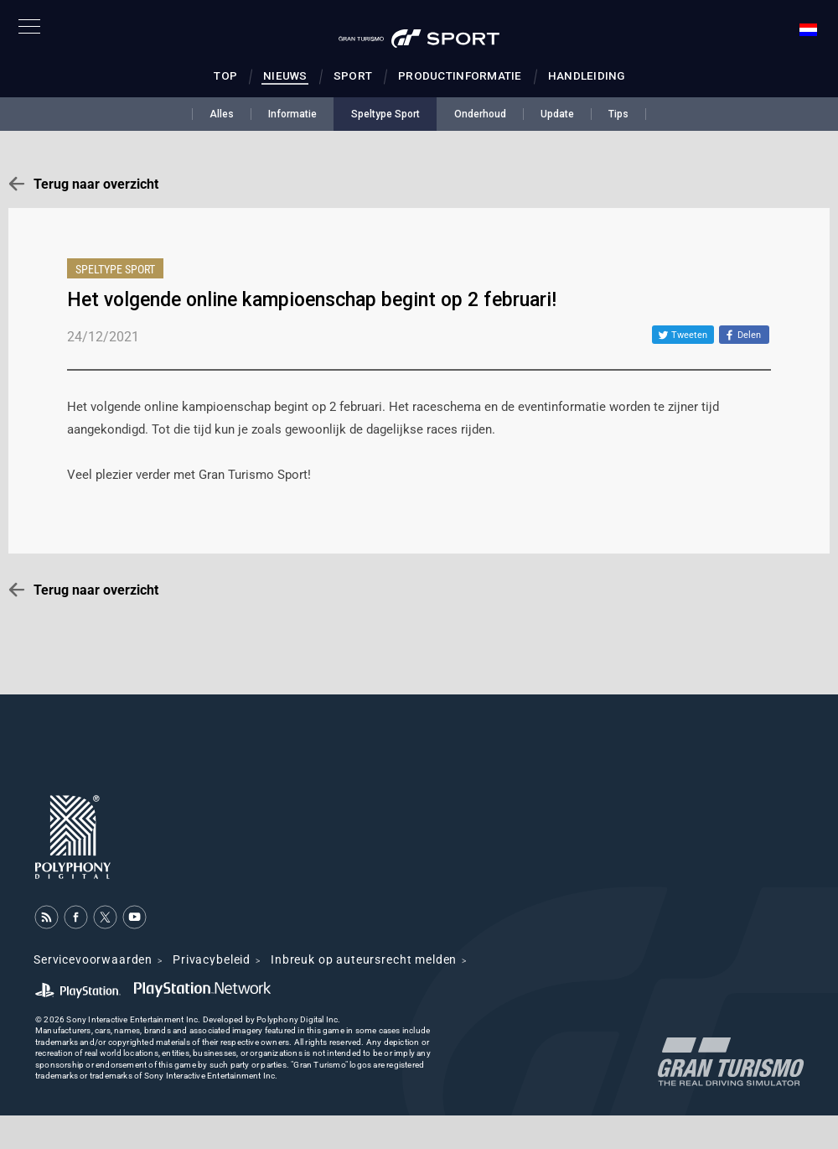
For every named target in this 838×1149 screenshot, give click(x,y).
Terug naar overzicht (96, 184)
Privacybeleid (212, 959)
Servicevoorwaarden (93, 959)
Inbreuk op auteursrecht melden (364, 959)
